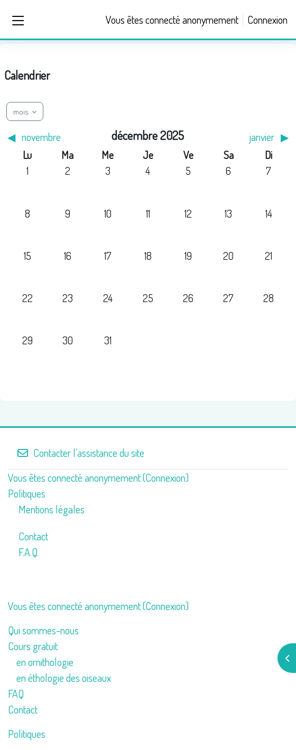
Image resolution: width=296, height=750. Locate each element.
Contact (33, 536)
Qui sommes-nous (43, 630)
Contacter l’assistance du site (80, 453)
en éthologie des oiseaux (63, 678)
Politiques (26, 493)
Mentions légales (51, 509)
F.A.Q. (28, 552)
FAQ (16, 693)
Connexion (267, 19)
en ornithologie (44, 662)
